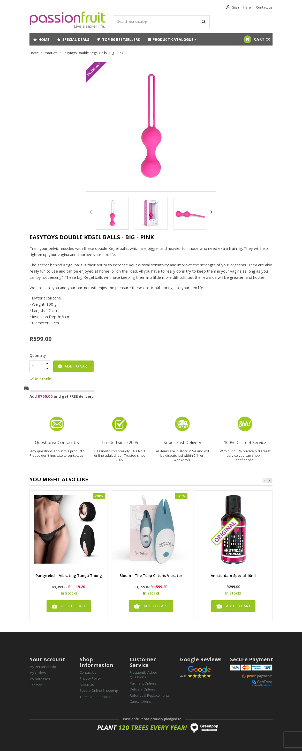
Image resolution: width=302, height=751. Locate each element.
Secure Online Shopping (99, 690)
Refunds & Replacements (150, 695)
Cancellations (140, 701)
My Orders (37, 672)
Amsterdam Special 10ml (233, 576)
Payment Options (143, 683)
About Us (87, 684)
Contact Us (88, 672)
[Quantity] (36, 366)
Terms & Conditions (95, 696)
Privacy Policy (90, 678)
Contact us (264, 7)
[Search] (161, 21)
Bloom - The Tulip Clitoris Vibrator (150, 576)
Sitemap (35, 684)
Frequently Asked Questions (143, 675)
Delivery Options (143, 689)
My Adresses (39, 679)
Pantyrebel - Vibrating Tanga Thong (69, 576)
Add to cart (73, 366)
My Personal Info (42, 666)
